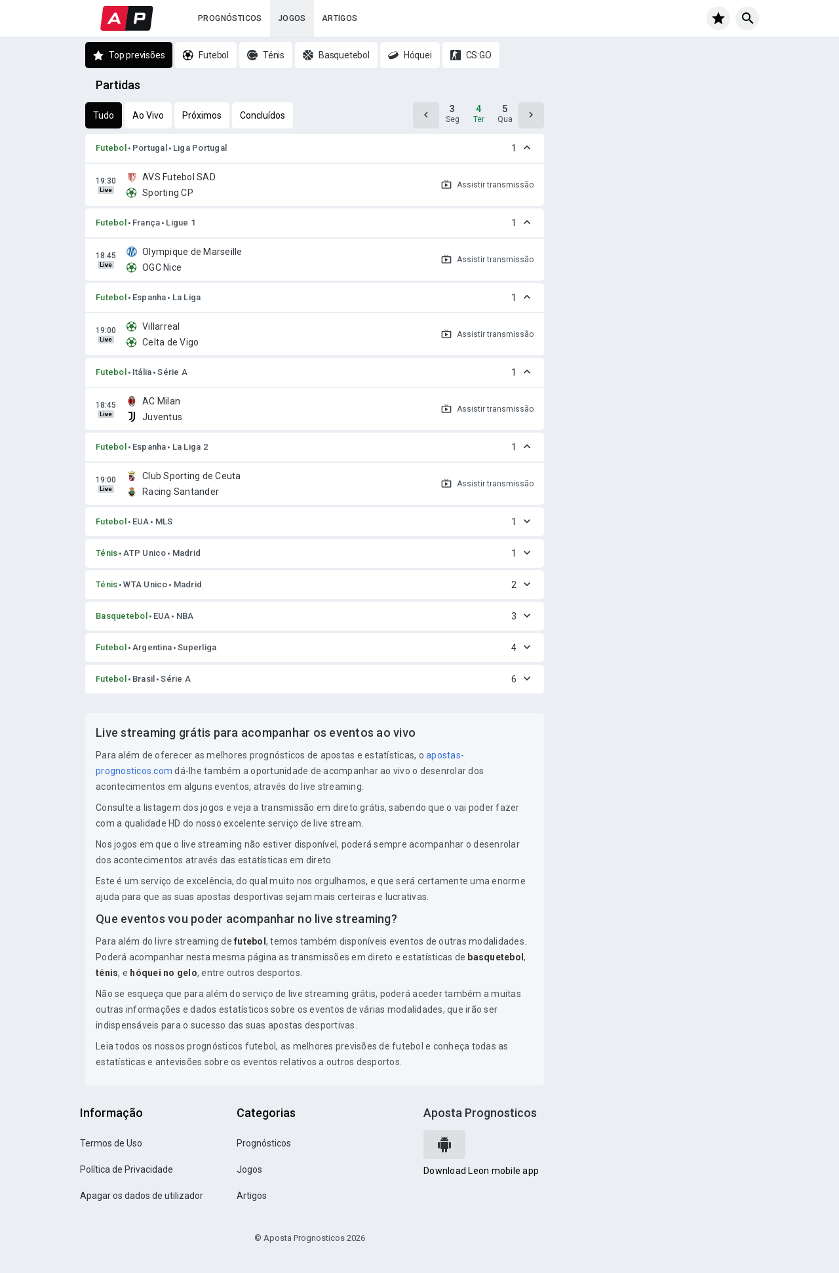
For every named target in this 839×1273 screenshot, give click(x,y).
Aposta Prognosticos (480, 1113)
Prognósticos (230, 18)
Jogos (292, 18)
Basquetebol (121, 616)
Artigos (340, 18)
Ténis (106, 553)
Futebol (111, 148)
